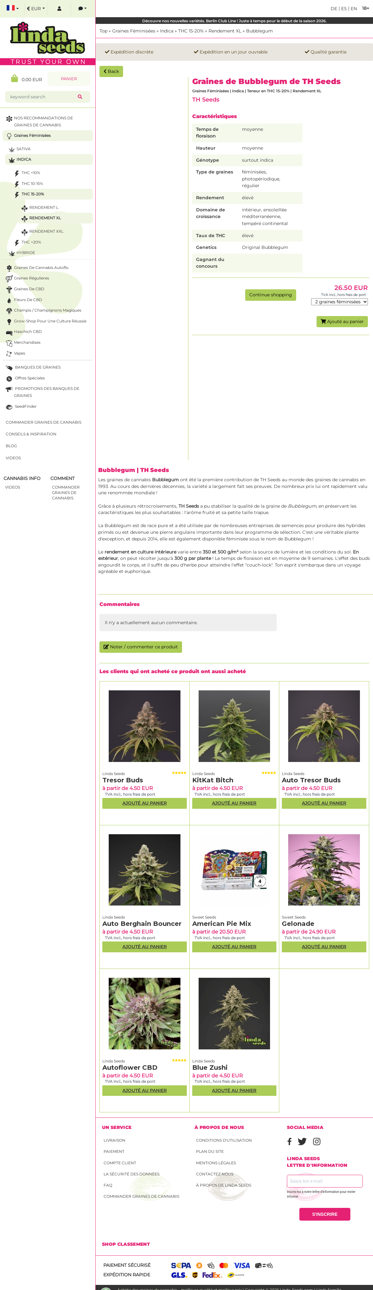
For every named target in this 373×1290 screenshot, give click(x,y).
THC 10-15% (27, 184)
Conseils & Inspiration (31, 434)
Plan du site (210, 1151)
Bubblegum (259, 31)
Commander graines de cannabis (141, 1196)
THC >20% (26, 243)
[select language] (12, 9)
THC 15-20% (191, 31)
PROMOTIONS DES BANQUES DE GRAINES (41, 391)
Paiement (114, 1151)
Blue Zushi (210, 1067)
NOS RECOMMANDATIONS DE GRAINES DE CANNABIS (38, 121)
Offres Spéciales (24, 379)
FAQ (108, 1185)
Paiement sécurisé (126, 1265)
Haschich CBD (23, 332)
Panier (69, 78)
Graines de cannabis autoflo (36, 268)
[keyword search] (42, 97)
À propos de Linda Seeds (223, 1185)
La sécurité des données (131, 1174)
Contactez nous (214, 1174)
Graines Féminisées (133, 31)
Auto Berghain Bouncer (141, 923)
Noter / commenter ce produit (141, 647)
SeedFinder (20, 407)
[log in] (59, 9)
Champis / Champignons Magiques (42, 311)
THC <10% (26, 173)
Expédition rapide (126, 1275)
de (334, 8)
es (343, 8)
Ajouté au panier (342, 321)
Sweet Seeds (204, 917)
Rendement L (39, 208)
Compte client (120, 1162)
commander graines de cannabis (66, 492)
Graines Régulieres (26, 279)
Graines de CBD (24, 289)
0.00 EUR (26, 78)
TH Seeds (205, 99)
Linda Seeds (113, 773)
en (353, 8)
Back (111, 71)
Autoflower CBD (129, 1067)
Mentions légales (216, 1162)
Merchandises (22, 343)
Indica (166, 31)
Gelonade (298, 923)
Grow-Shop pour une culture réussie (45, 322)
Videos (13, 457)
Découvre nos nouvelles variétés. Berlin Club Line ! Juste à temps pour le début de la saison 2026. (234, 20)
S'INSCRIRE (325, 1214)
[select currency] (36, 9)
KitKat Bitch (212, 780)
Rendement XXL (41, 232)
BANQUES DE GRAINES (32, 368)
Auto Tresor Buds (311, 780)
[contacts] (82, 9)
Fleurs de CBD (23, 300)
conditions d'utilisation (224, 1140)
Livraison (114, 1140)
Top (103, 31)
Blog (11, 445)
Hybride (21, 253)
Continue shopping (270, 295)
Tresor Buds (122, 780)
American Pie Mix (221, 923)
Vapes (14, 354)
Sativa (19, 149)
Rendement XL (224, 31)
